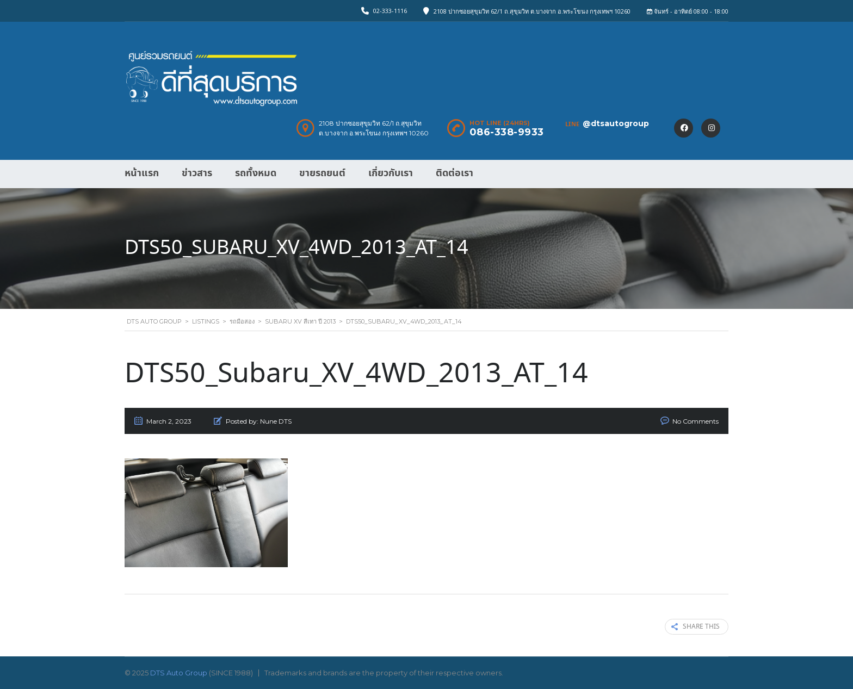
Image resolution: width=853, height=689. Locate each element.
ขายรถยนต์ (322, 173)
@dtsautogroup (616, 123)
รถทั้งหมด (255, 173)
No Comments (695, 421)
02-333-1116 (390, 11)
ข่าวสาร (197, 173)
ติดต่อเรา (454, 173)
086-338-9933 (506, 132)
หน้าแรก (142, 173)
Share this (695, 626)
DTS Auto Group (178, 672)
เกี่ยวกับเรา (390, 173)
